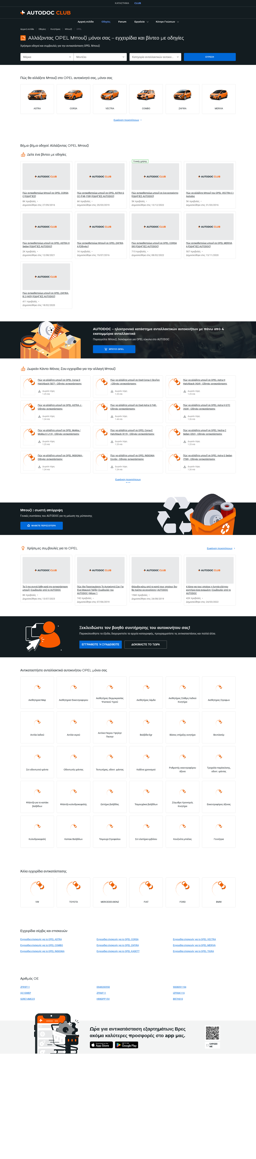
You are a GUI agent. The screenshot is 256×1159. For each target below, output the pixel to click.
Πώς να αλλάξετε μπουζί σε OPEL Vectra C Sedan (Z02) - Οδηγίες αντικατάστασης (204, 432)
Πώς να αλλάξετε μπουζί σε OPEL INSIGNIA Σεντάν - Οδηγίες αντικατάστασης (132, 457)
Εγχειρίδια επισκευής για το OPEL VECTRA (194, 939)
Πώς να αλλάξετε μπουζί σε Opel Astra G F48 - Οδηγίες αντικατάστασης (133, 406)
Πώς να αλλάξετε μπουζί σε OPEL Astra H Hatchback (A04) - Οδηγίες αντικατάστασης (205, 381)
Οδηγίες (42, 29)
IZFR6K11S (179, 992)
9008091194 (179, 986)
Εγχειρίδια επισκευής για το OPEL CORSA (118, 939)
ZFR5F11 (25, 986)
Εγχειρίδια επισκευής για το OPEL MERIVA (194, 945)
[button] (141, 22)
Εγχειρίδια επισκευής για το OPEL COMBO (41, 945)
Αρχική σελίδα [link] (27, 29)
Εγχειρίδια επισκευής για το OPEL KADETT (118, 951)
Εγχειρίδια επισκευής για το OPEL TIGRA (193, 951)
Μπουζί (68, 29)
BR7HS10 (178, 998)
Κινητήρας (55, 29)
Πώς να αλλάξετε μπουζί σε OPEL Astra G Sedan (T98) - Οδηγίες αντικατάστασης (207, 457)
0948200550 (103, 986)
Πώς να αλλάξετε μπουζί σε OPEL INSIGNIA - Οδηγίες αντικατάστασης (60, 457)
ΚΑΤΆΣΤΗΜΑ (122, 3)
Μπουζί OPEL (116, 349)
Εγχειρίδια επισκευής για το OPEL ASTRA (41, 939)
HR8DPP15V (103, 998)
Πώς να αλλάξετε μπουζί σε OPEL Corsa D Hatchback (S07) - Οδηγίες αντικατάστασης (60, 381)
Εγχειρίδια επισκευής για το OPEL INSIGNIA (42, 951)
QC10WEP (25, 992)
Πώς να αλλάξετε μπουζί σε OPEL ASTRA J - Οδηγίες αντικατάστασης (60, 406)
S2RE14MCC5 (27, 998)
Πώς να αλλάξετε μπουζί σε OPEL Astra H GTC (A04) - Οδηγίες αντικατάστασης (206, 406)
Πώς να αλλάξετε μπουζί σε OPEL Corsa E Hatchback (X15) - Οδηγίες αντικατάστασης (132, 432)
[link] (85, 22)
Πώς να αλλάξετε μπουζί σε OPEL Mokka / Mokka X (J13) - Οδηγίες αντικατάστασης (59, 432)
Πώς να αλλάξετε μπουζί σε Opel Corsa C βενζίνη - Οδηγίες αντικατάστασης (135, 381)
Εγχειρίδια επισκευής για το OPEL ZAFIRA (118, 945)
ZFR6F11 (101, 992)
